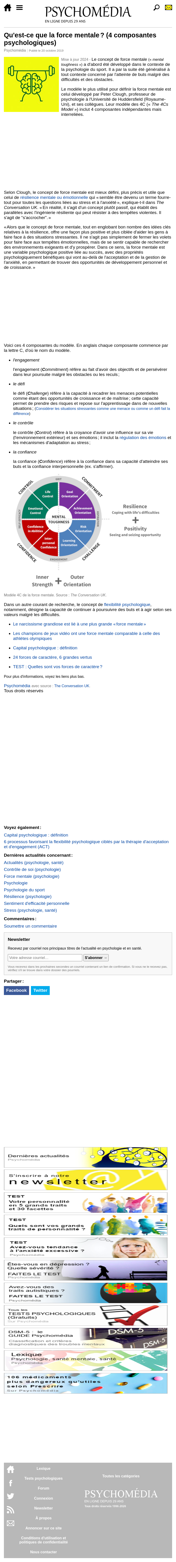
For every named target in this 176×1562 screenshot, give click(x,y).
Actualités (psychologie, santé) (33, 862)
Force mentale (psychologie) (31, 876)
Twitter (40, 990)
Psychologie (16, 883)
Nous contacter (43, 1552)
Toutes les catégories (120, 1476)
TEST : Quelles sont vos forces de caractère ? (57, 666)
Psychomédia (15, 50)
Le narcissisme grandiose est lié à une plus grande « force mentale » (79, 624)
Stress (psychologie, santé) (30, 910)
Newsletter (43, 1508)
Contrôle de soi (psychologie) (32, 869)
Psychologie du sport (24, 889)
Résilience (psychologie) (28, 896)
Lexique (43, 1468)
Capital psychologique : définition (45, 647)
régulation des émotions (143, 437)
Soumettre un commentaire (30, 926)
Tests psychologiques (44, 1478)
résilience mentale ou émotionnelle (54, 197)
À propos (44, 1518)
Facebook (16, 990)
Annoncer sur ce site (43, 1528)
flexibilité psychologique (127, 604)
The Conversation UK (71, 686)
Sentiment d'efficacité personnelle (36, 903)
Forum (43, 1488)
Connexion (43, 1498)
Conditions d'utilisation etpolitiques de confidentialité (43, 1540)
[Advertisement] (88, 153)
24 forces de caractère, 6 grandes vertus (52, 657)
